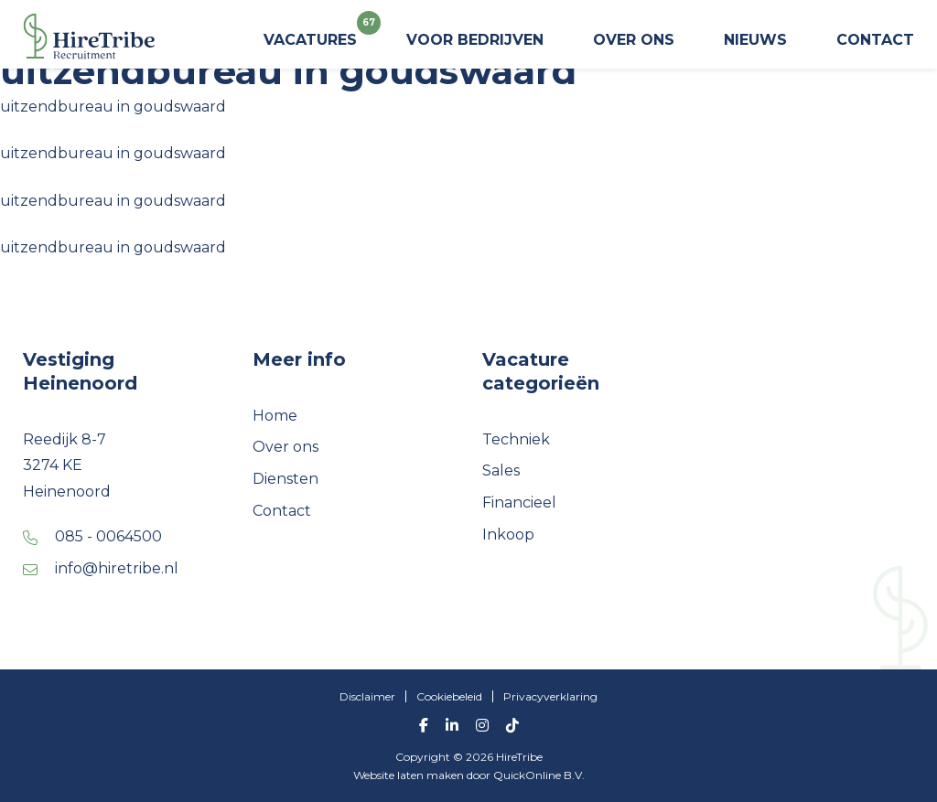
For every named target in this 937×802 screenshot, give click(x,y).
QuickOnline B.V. (539, 775)
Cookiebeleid (449, 696)
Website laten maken (410, 775)
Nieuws (755, 39)
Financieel (519, 502)
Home (275, 415)
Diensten (285, 478)
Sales (501, 470)
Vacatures (310, 33)
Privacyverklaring (550, 696)
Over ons (633, 39)
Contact (875, 39)
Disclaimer (367, 696)
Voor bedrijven (475, 39)
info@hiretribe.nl (116, 568)
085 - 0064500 (108, 536)
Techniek (516, 439)
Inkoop (508, 534)
